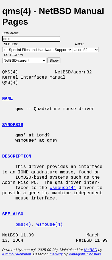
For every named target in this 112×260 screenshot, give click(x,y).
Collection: (14, 54)
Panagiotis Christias (85, 254)
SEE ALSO (12, 214)
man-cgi (56, 254)
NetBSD (90, 250)
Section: (12, 44)
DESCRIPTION (16, 156)
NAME (7, 99)
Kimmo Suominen (16, 254)
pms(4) (23, 225)
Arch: (82, 44)
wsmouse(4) (63, 188)
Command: (12, 33)
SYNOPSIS (12, 125)
